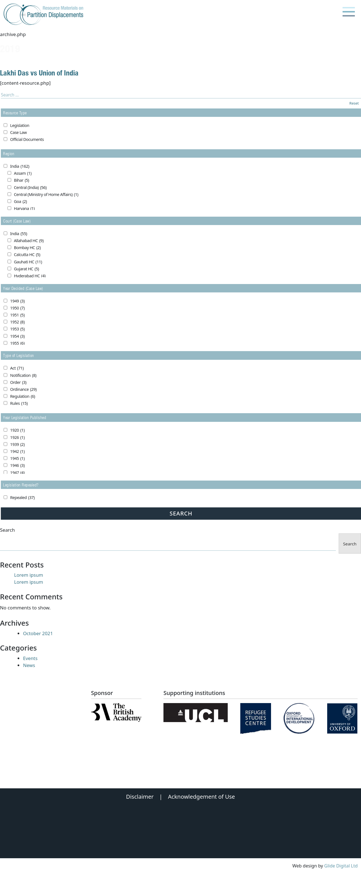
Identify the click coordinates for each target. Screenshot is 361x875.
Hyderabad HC (30, 276)
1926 (17, 437)
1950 (17, 308)
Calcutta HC (27, 255)
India (19, 166)
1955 (17, 343)
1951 (17, 315)
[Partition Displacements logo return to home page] (44, 14)
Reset (354, 103)
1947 (17, 473)
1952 (17, 322)
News (29, 665)
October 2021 (38, 633)
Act (16, 368)
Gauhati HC (28, 262)
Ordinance (23, 389)
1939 (17, 444)
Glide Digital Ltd (341, 866)
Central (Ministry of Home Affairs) (46, 194)
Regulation (22, 396)
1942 (17, 451)
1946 (17, 465)
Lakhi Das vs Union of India (39, 72)
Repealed (22, 498)
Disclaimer (140, 796)
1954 (17, 336)
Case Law (18, 132)
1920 (17, 430)
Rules (19, 403)
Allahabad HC (29, 241)
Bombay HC (27, 248)
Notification (23, 375)
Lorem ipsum (28, 575)
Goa (20, 201)
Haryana (24, 208)
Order (18, 382)
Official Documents (27, 139)
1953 (17, 329)
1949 (17, 301)
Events (30, 658)
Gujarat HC (26, 269)
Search (7, 530)
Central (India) (30, 188)
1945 (17, 458)
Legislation (19, 125)
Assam (23, 173)
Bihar (21, 180)
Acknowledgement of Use (201, 796)
